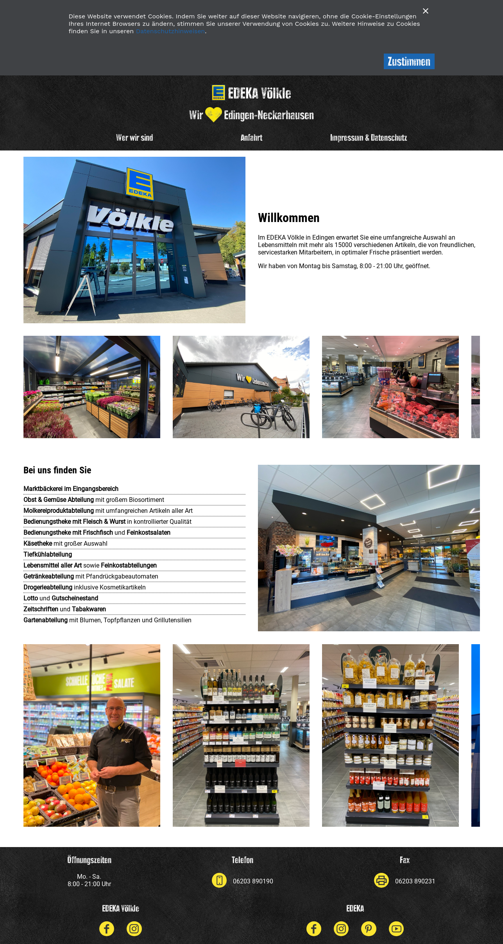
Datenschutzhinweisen (170, 31)
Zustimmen (409, 61)
